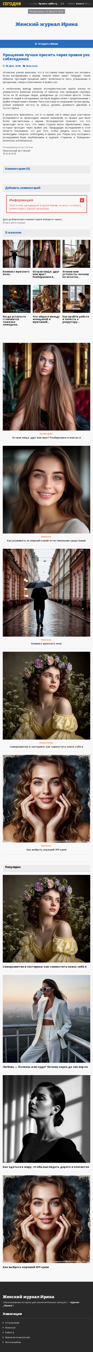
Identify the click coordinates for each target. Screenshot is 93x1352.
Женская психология (17, 1337)
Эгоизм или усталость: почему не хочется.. (75, 274)
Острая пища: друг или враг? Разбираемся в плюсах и (46, 437)
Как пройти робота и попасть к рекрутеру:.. (75, 319)
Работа (80, 3)
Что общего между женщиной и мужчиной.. (46, 319)
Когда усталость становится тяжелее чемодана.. (14, 320)
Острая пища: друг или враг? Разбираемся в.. (46, 274)
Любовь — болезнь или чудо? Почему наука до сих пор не (45, 1067)
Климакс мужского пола (46, 643)
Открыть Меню (46, 43)
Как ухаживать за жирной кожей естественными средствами (46, 540)
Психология (46, 742)
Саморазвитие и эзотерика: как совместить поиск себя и (46, 746)
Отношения (12, 1322)
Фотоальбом (13, 1342)
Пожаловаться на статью (18, 147)
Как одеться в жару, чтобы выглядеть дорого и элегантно (46, 1167)
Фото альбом (41, 3)
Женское (32, 65)
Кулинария (46, 433)
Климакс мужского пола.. (16, 273)
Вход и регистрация (14, 222)
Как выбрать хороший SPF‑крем (47, 849)
